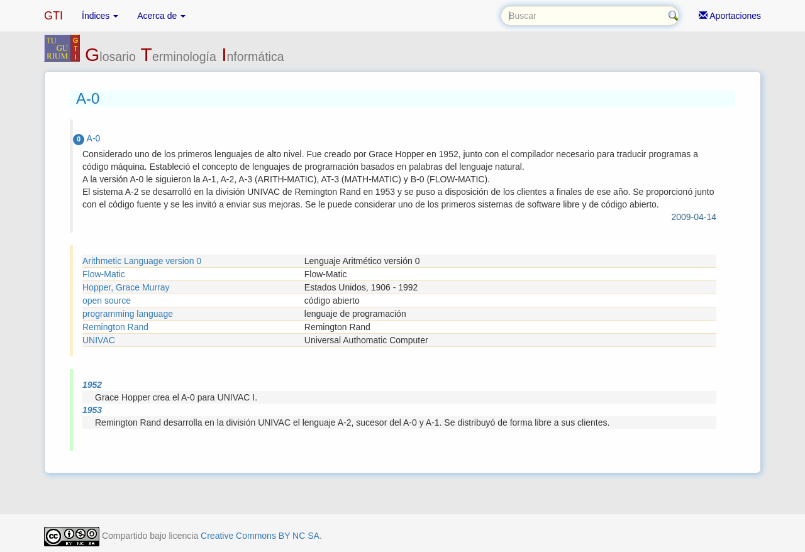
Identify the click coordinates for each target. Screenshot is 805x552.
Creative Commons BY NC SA (260, 536)
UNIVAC (98, 340)
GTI (53, 15)
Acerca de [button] (161, 16)
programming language (127, 314)
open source (106, 300)
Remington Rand (115, 327)
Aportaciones (730, 16)
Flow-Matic (103, 274)
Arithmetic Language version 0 (141, 261)
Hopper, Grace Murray (126, 287)
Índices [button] (100, 16)
